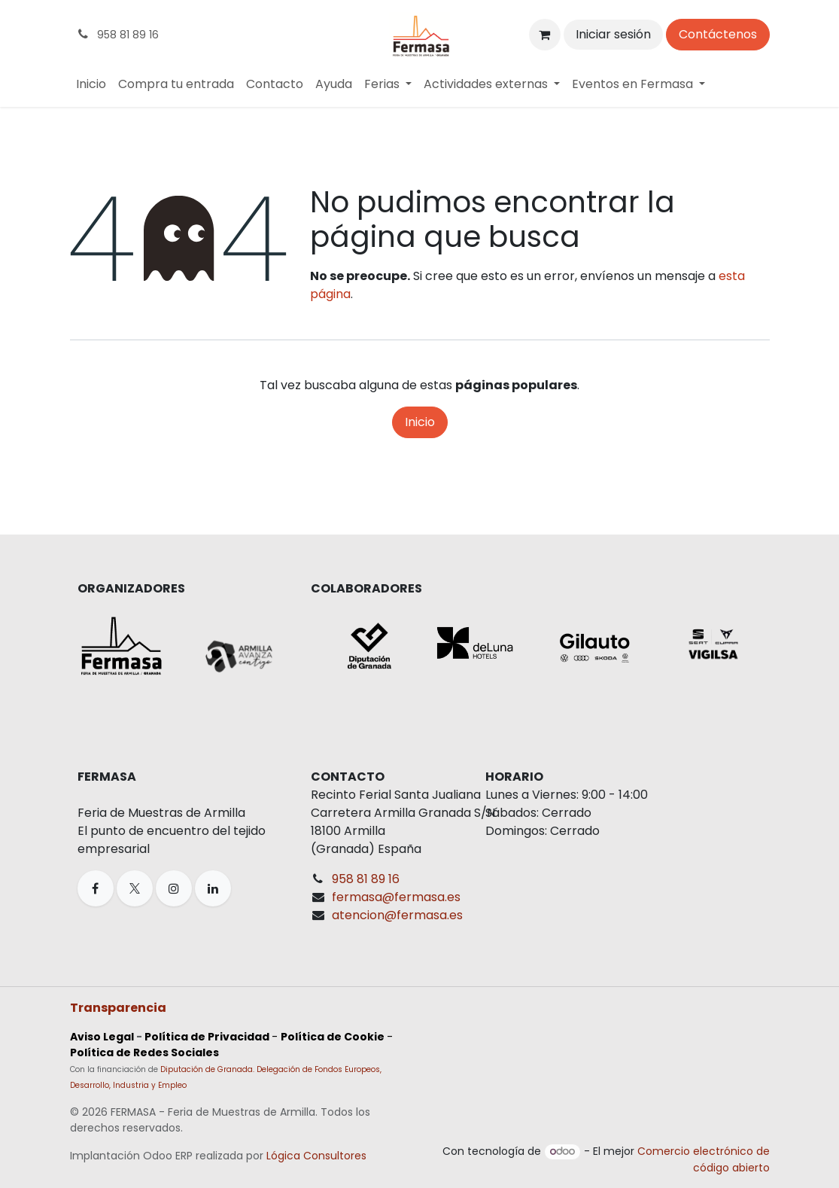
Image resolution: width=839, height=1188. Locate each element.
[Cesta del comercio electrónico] (545, 34)
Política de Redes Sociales (144, 1052)
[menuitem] (91, 84)
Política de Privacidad (206, 1036)
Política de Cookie (333, 1036)
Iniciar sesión (613, 34)
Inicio (420, 422)
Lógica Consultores (316, 1155)
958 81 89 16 (366, 879)
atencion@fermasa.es (397, 915)
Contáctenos (718, 34)
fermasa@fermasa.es (396, 897)
